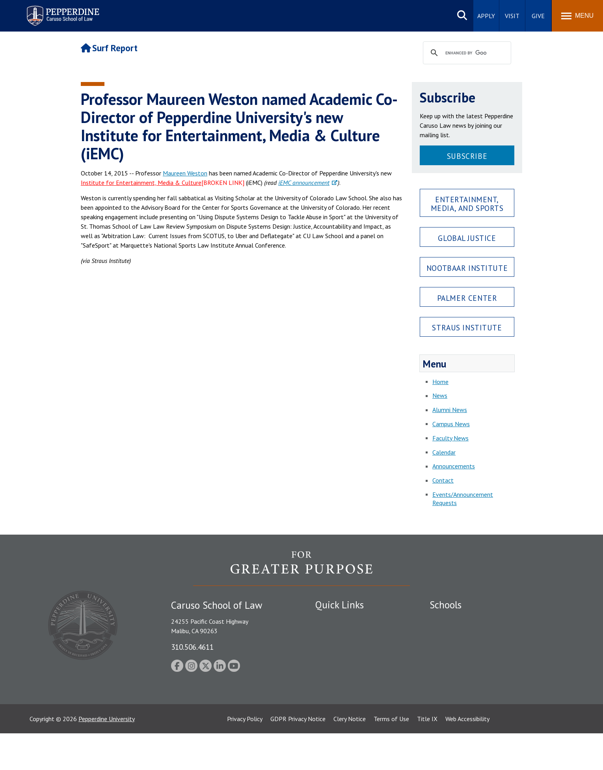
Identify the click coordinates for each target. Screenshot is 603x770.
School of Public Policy (460, 682)
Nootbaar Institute (467, 268)
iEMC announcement (303, 182)
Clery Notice (349, 755)
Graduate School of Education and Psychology (491, 661)
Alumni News (449, 410)
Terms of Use (391, 755)
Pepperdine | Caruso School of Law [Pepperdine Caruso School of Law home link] (62, 11)
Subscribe (467, 156)
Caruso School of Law (459, 633)
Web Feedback (334, 724)
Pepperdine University (106, 755)
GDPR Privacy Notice (298, 755)
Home (440, 382)
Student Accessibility (342, 633)
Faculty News (450, 438)
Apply (486, 16)
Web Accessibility (467, 755)
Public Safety (332, 619)
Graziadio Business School (464, 647)
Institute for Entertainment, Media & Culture (141, 182)
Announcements (453, 466)
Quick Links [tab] (339, 604)
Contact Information (342, 675)
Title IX (427, 755)
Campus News (451, 424)
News (439, 395)
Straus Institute (467, 327)
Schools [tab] (446, 604)
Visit (512, 16)
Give (538, 16)
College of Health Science (464, 696)
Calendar (444, 452)
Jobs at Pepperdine (340, 661)
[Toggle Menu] (577, 16)
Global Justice (467, 238)
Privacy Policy (244, 755)
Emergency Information (346, 647)
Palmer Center (467, 298)
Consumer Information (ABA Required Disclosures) (352, 692)
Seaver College (449, 619)
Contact (443, 480)
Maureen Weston (185, 173)
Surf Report (109, 48)
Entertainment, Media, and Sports (467, 203)
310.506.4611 (192, 647)
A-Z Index (328, 710)
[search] (465, 53)
